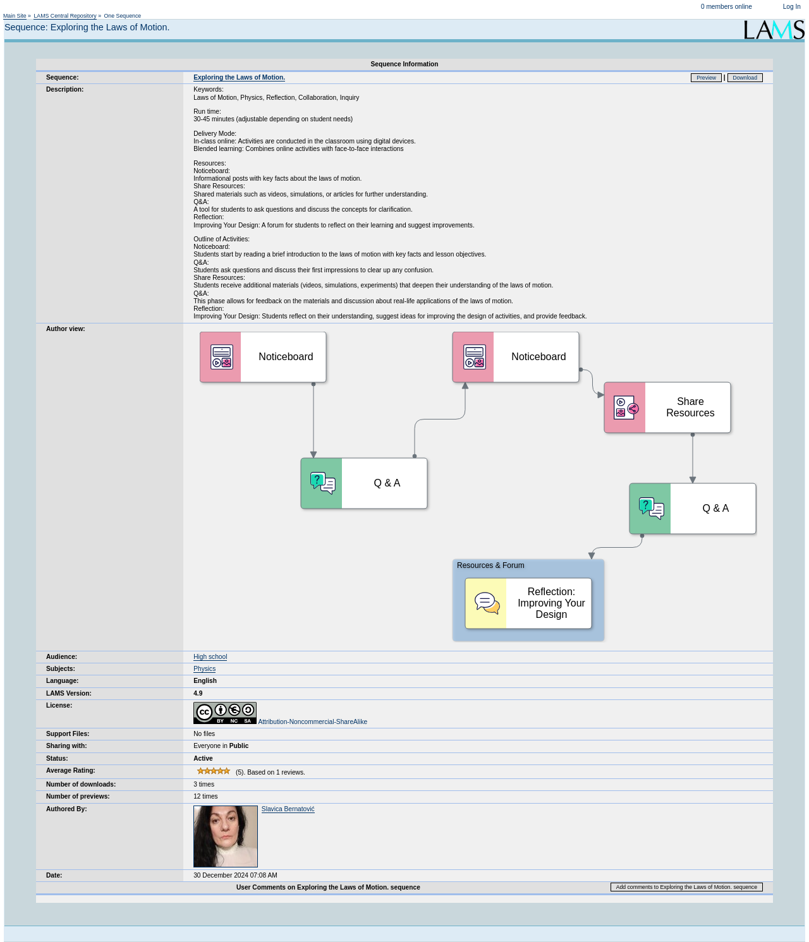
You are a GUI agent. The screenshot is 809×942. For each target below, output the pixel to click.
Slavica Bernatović (288, 809)
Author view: (65, 328)
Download (745, 78)
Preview (706, 78)
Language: (62, 680)
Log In (792, 6)
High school (210, 656)
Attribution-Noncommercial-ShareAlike (280, 721)
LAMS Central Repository (64, 16)
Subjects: (60, 668)
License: (59, 705)
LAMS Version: (69, 693)
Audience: (61, 656)
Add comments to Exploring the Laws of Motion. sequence (686, 887)
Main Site (15, 16)
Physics (204, 668)
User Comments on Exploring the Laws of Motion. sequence (328, 887)
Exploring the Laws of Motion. (239, 77)
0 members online (726, 6)
